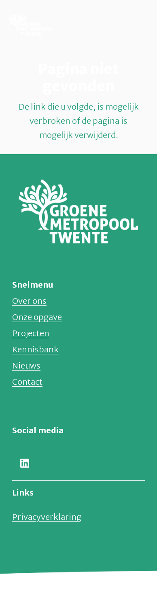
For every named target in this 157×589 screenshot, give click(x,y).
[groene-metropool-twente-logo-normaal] (30, 24)
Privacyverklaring (46, 517)
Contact (27, 382)
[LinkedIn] (25, 463)
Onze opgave (37, 317)
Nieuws (26, 365)
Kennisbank (35, 349)
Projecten (30, 333)
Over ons (29, 301)
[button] (131, 24)
